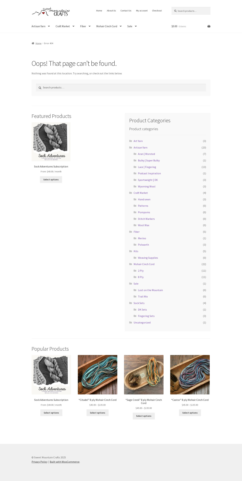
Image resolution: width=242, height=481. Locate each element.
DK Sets (142, 309)
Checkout (157, 10)
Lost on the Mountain (150, 290)
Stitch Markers (146, 218)
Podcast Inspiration (149, 173)
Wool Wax (143, 225)
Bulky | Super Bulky (149, 160)
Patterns (143, 205)
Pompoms (144, 212)
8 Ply (141, 277)
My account (142, 10)
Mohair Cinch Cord (106, 26)
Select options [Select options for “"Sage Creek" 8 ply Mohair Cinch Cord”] (143, 415)
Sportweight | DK (148, 180)
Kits (136, 251)
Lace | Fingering (147, 167)
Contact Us (125, 10)
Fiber (83, 26)
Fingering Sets (146, 316)
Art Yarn (138, 141)
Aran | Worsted (146, 154)
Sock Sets (139, 303)
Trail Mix (143, 296)
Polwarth (143, 244)
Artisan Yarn (38, 26)
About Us (111, 10)
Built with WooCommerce (64, 461)
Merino (142, 238)
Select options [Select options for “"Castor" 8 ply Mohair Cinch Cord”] (190, 412)
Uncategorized (142, 322)
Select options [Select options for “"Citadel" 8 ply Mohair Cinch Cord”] (97, 412)
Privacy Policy (39, 461)
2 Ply (141, 270)
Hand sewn (144, 199)
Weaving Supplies (148, 257)
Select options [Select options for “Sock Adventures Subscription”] (51, 179)
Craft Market (63, 26)
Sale (129, 26)
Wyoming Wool (146, 186)
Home (99, 10)
